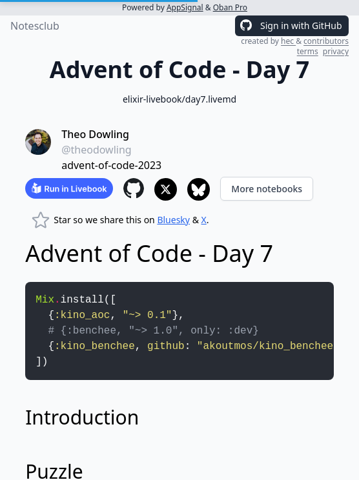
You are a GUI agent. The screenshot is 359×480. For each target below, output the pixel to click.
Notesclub (34, 26)
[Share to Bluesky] (198, 189)
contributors (326, 40)
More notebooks (266, 189)
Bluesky (173, 220)
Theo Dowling (95, 134)
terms (307, 51)
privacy (336, 51)
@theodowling (96, 150)
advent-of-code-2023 (111, 165)
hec (288, 40)
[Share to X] (165, 189)
